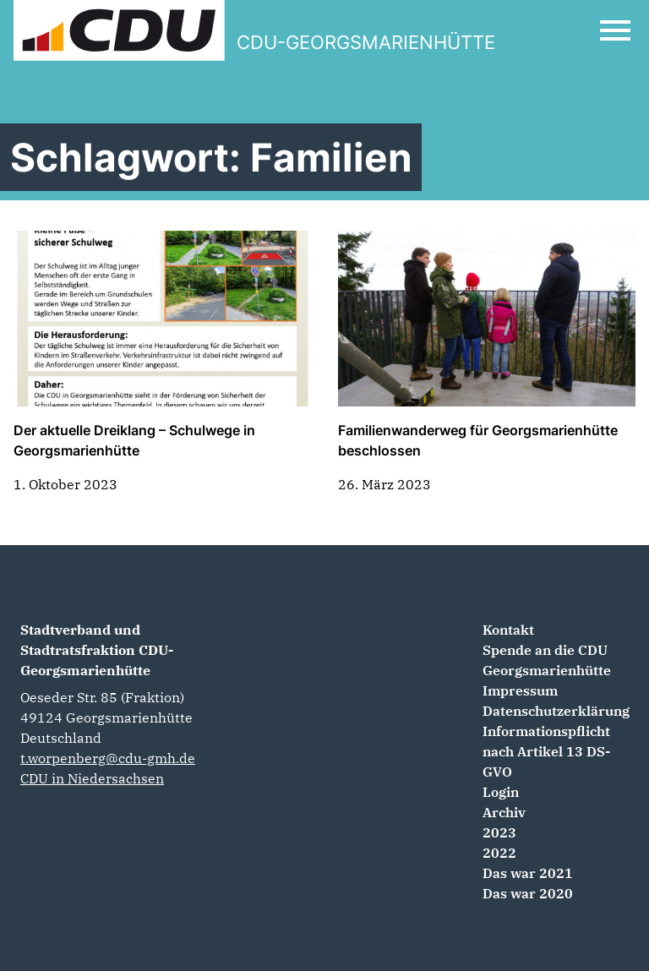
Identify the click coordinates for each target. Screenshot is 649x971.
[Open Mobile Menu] (615, 30)
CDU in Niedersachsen (92, 778)
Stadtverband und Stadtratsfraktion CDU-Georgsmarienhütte (96, 650)
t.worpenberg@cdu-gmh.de (107, 758)
